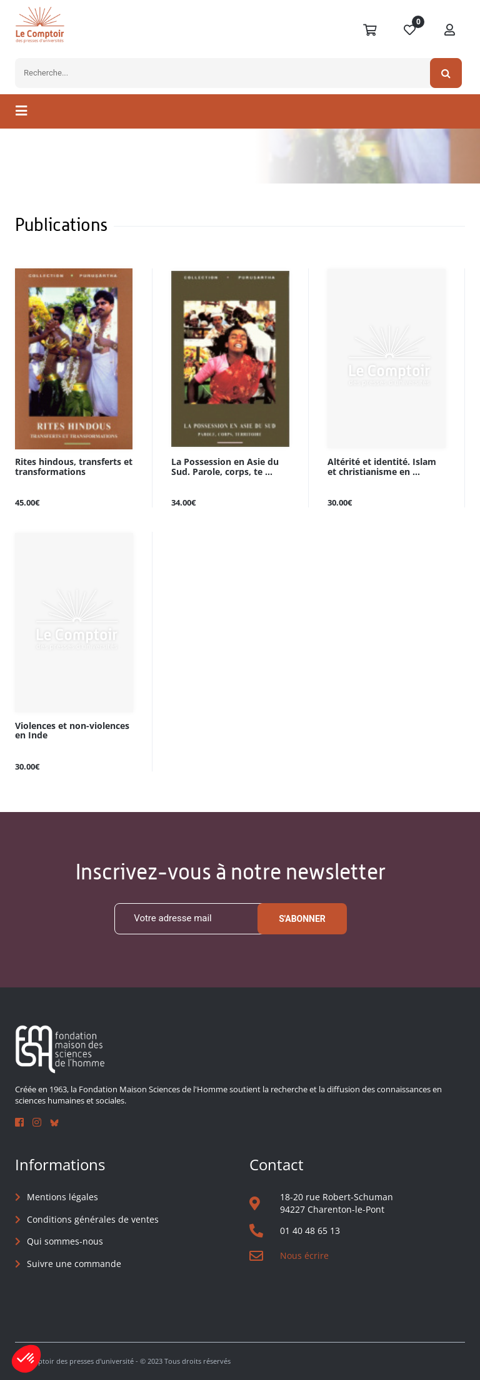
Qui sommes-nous (65, 1241)
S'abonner (302, 919)
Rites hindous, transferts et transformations (73, 467)
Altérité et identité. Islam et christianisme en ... (382, 467)
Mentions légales (62, 1197)
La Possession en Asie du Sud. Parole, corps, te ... (225, 467)
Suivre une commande (74, 1264)
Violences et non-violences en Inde (72, 731)
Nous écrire (304, 1255)
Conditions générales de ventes (93, 1219)
